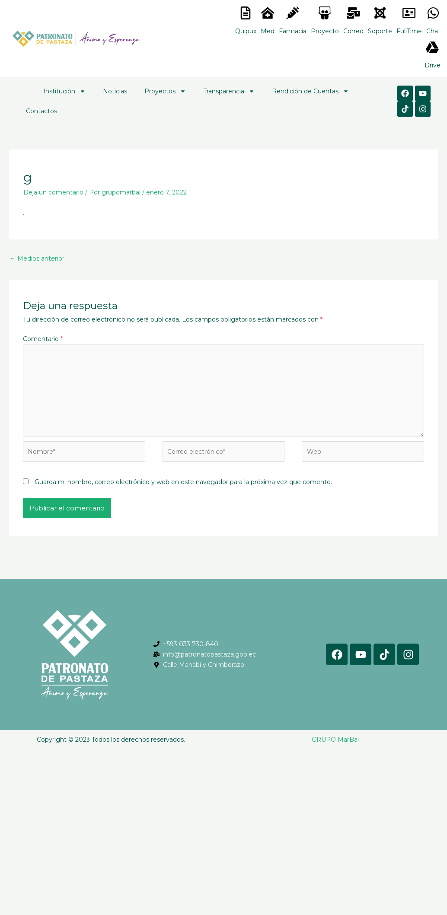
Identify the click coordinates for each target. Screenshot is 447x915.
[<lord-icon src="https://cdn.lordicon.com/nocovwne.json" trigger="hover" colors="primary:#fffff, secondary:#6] (245, 12)
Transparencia (229, 91)
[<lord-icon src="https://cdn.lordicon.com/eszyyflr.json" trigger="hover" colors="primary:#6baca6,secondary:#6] (380, 12)
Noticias (115, 91)
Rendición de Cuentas (310, 91)
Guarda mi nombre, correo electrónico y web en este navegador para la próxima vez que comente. (183, 482)
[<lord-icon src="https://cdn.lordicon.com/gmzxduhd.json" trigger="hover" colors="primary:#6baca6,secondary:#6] (408, 12)
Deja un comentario (53, 192)
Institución (64, 91)
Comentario (43, 339)
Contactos (41, 111)
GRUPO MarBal (335, 739)
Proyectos (165, 91)
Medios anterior (37, 258)
